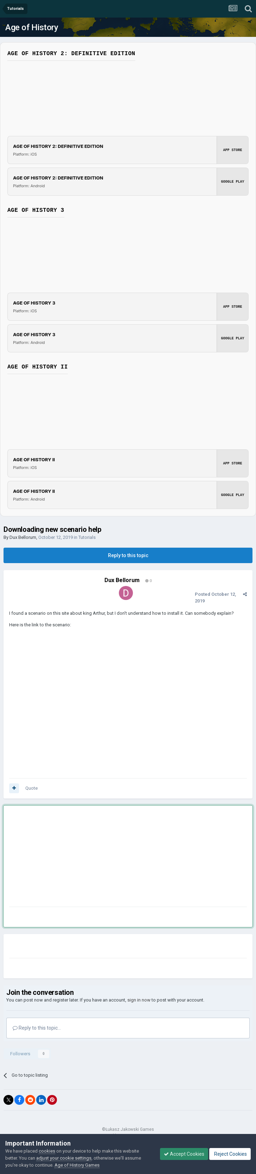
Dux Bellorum (22, 537)
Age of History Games (77, 1165)
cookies (47, 1151)
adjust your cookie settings (63, 1158)
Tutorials (87, 537)
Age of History (31, 27)
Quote (31, 788)
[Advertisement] (91, 857)
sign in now (139, 1000)
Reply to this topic (128, 555)
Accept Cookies (184, 1154)
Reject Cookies (230, 1154)
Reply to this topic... (37, 1028)
